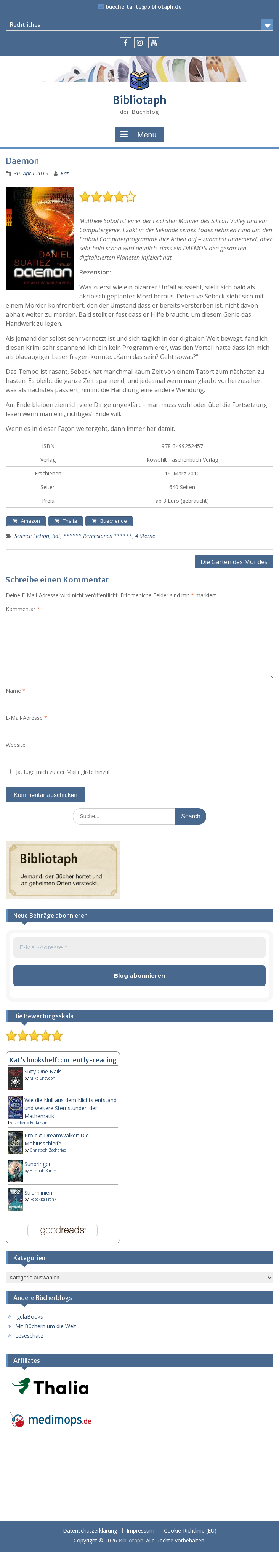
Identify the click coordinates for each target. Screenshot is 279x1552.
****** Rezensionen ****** (97, 535)
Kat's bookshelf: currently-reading (63, 1060)
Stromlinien (38, 1192)
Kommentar (23, 609)
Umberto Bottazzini (31, 1122)
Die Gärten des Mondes (234, 562)
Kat (65, 173)
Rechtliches (25, 24)
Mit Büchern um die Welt (45, 1326)
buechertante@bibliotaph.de (143, 6)
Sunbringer (37, 1164)
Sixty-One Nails (43, 1071)
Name (16, 690)
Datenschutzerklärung (90, 1530)
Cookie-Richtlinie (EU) (190, 1530)
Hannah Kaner (43, 1170)
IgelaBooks (29, 1316)
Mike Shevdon (42, 1078)
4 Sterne (145, 535)
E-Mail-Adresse (26, 717)
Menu (138, 134)
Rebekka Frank (43, 1199)
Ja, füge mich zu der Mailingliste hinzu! (57, 771)
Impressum (140, 1530)
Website (16, 744)
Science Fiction (31, 535)
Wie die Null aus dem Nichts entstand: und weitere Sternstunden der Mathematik (71, 1108)
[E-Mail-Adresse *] (139, 947)
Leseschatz (29, 1335)
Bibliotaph (139, 100)
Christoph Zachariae (48, 1150)
